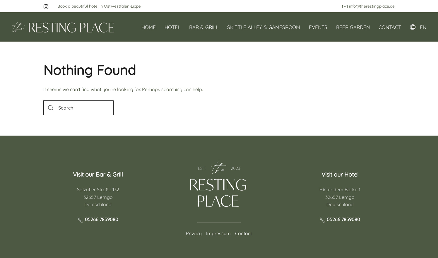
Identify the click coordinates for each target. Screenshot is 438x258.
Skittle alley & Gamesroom (263, 27)
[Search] (78, 107)
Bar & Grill (203, 27)
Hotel (172, 27)
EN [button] (418, 27)
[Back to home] (63, 27)
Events (318, 27)
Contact (390, 27)
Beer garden (353, 27)
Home (148, 27)
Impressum (218, 233)
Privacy (194, 233)
